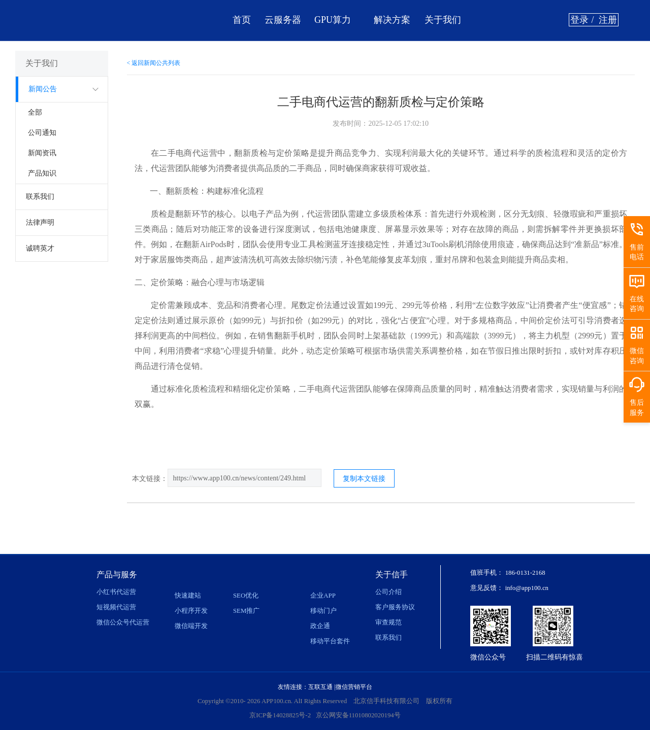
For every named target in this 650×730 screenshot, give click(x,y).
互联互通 (320, 686)
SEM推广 (246, 610)
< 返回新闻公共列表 (154, 62)
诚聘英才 (40, 248)
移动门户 (323, 610)
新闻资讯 (42, 153)
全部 (35, 112)
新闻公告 (42, 89)
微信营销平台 (354, 686)
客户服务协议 (395, 607)
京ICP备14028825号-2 (280, 715)
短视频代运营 (116, 607)
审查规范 (388, 622)
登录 (579, 20)
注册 (608, 20)
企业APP (322, 595)
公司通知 (42, 132)
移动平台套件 (330, 641)
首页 (242, 20)
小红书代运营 (116, 592)
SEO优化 (245, 595)
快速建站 (188, 595)
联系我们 (40, 196)
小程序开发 (191, 610)
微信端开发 (191, 626)
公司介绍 (388, 592)
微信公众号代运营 (122, 622)
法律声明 (40, 222)
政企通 (320, 626)
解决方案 (392, 20)
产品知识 (42, 173)
